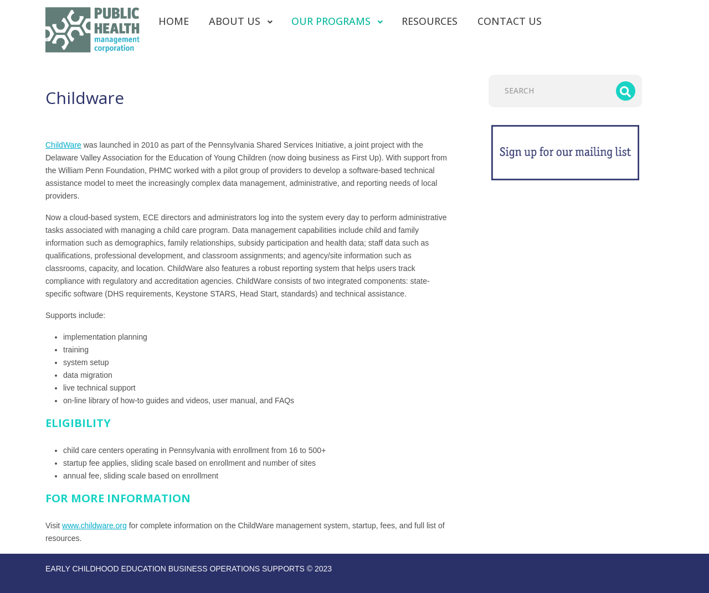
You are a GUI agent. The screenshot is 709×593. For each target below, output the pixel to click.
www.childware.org (94, 525)
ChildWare (63, 145)
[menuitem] (173, 21)
